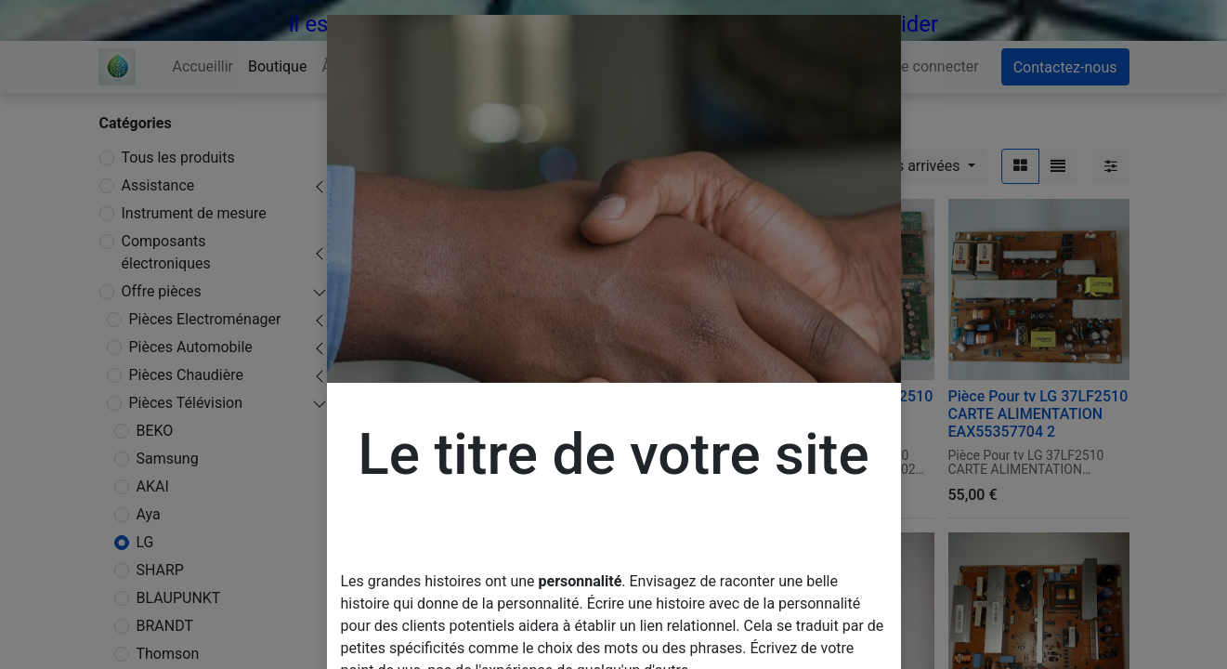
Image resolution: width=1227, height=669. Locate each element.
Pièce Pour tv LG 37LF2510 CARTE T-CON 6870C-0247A (648, 413)
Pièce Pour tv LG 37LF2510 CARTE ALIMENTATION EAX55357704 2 (1038, 413)
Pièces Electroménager (205, 319)
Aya (149, 514)
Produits (387, 123)
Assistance (158, 185)
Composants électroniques (166, 252)
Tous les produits (178, 157)
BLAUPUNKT (179, 598)
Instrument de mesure (194, 213)
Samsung (168, 458)
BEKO (155, 430)
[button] (906, 166)
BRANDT (165, 626)
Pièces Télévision (186, 403)
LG (145, 542)
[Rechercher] (733, 166)
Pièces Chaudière (186, 375)
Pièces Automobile (191, 347)
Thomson (168, 653)
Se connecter (936, 66)
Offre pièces (162, 291)
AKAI (153, 486)
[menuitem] (203, 66)
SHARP (160, 570)
